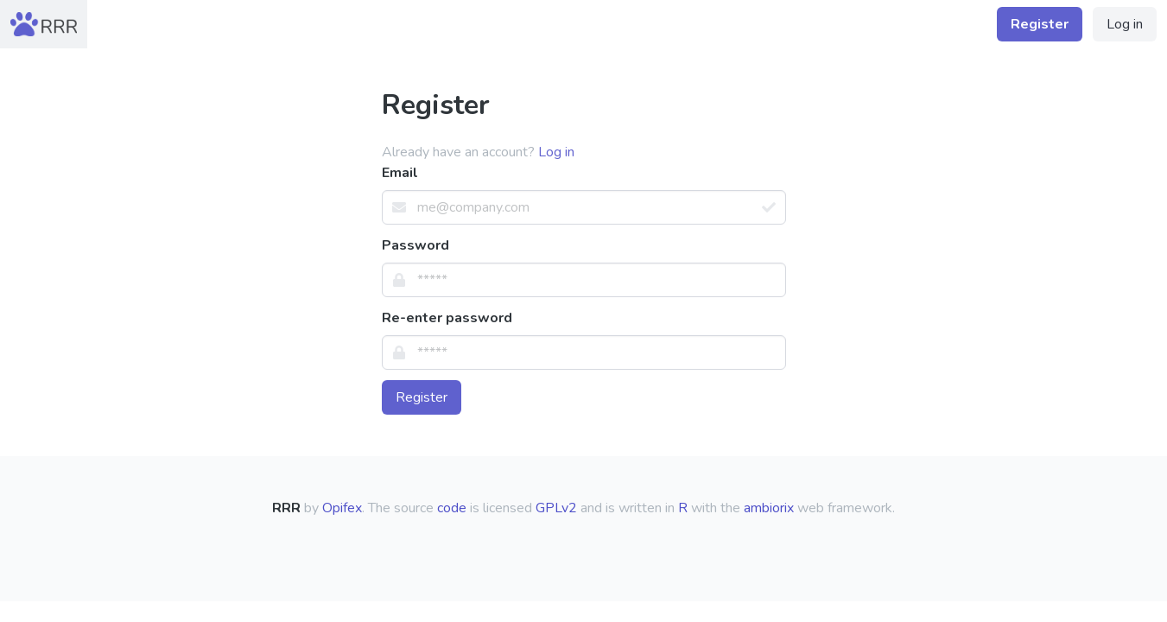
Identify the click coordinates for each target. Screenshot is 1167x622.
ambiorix (769, 507)
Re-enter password (447, 317)
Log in (1125, 24)
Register (421, 397)
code (451, 507)
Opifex (342, 507)
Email (400, 172)
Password (415, 245)
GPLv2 (556, 507)
